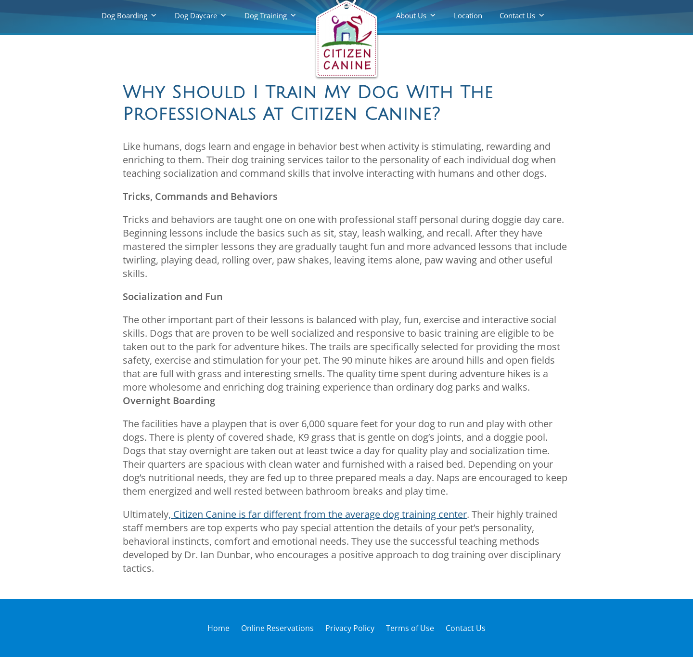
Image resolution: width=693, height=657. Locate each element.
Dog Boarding (124, 15)
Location (468, 15)
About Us (411, 15)
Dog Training (265, 15)
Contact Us (517, 15)
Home (218, 628)
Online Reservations (277, 628)
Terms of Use (410, 628)
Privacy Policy (349, 628)
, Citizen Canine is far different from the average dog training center (317, 514)
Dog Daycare (196, 15)
